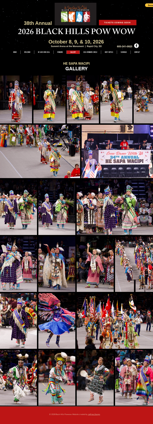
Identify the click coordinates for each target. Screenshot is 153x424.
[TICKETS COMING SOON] (117, 22)
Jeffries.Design (94, 414)
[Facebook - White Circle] (136, 45)
